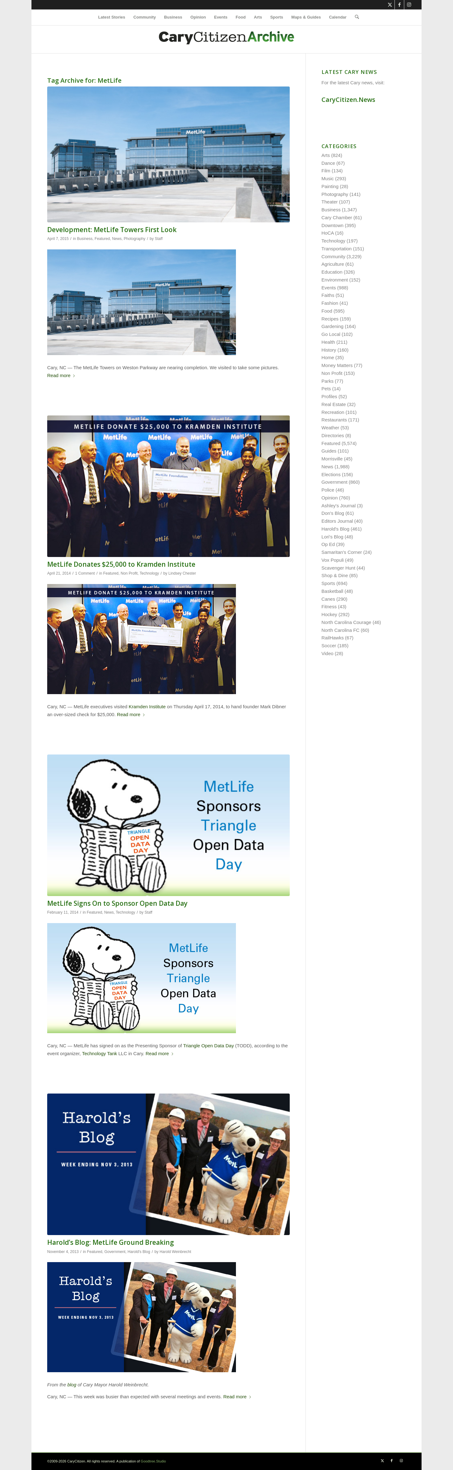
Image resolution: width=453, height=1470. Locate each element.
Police (328, 490)
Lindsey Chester (182, 573)
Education (332, 272)
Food (327, 311)
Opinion (330, 497)
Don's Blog (333, 513)
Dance (328, 163)
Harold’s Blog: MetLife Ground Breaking (110, 1242)
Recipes (330, 318)
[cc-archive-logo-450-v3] (226, 39)
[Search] (355, 17)
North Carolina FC (341, 630)
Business (84, 239)
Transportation (337, 248)
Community (333, 256)
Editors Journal (337, 521)
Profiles (329, 396)
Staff (159, 239)
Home (328, 357)
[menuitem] (111, 17)
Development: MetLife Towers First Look (111, 229)
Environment (335, 279)
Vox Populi (333, 560)
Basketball (332, 591)
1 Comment (85, 573)
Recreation (333, 412)
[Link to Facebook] (399, 4)
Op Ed (328, 544)
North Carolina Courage (346, 622)
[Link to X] (389, 4)
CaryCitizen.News (348, 99)
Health (328, 342)
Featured (102, 239)
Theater (330, 201)
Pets (326, 388)
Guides (329, 451)
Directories (333, 435)
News (116, 239)
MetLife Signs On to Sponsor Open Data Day (117, 903)
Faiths (328, 295)
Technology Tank (99, 1053)
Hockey (329, 614)
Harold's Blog (138, 1252)
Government (115, 1252)
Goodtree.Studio (153, 1461)
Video (327, 653)
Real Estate (334, 404)
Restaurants (334, 419)
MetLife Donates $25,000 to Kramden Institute (121, 564)
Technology (149, 573)
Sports (328, 583)
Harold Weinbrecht (175, 1252)
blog (71, 1384)
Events (329, 287)
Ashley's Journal (339, 505)
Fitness (329, 606)
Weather (330, 427)
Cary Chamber (337, 217)
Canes (328, 599)
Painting (330, 186)
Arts (326, 155)
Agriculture (333, 264)
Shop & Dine (335, 575)
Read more (61, 375)
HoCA (328, 233)
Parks (327, 381)
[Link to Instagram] (409, 4)
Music (328, 178)
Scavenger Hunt (338, 568)
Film (326, 170)
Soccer (329, 645)
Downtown (333, 225)
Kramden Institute (147, 706)
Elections (331, 474)
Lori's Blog (333, 536)
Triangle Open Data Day (208, 1045)
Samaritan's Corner (342, 552)
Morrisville (332, 458)
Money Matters (337, 365)
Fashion (330, 303)
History (329, 350)
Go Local (331, 334)
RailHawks (333, 637)
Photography (134, 239)
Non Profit (128, 573)
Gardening (333, 326)
